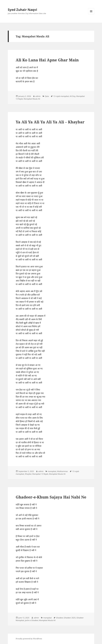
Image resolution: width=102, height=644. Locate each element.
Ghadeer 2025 (70, 617)
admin (38, 96)
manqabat (52, 471)
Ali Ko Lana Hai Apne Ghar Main (47, 60)
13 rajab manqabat (61, 96)
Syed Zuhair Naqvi (22, 9)
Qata (47, 96)
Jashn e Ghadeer (31, 620)
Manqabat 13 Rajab (40, 474)
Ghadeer (59, 617)
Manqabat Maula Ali (32, 99)
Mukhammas (62, 471)
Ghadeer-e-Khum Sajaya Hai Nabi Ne (51, 497)
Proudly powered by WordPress (29, 638)
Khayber (28, 474)
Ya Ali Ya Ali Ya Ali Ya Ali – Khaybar (50, 122)
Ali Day (72, 96)
